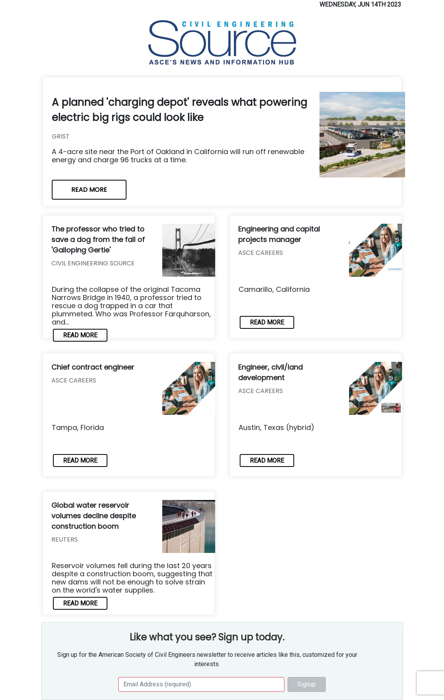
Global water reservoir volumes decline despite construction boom (93, 515)
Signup (306, 684)
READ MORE (89, 189)
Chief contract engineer (92, 367)
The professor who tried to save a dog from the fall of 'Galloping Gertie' (98, 239)
